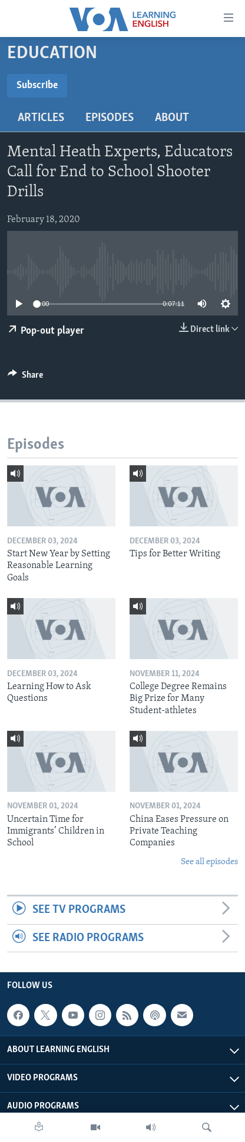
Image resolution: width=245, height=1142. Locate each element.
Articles (41, 118)
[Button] (25, 378)
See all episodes (209, 862)
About (172, 118)
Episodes (109, 118)
